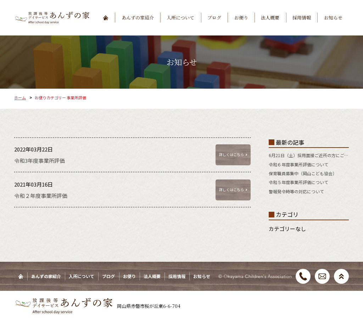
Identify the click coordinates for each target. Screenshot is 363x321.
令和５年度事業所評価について (298, 182)
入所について (180, 17)
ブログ (214, 17)
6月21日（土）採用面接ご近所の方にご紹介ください (309, 155)
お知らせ (333, 17)
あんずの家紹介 (138, 17)
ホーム (20, 98)
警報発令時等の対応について (296, 191)
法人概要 (270, 17)
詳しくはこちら (231, 154)
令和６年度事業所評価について (298, 164)
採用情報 (301, 17)
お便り (241, 17)
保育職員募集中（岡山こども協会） (303, 173)
